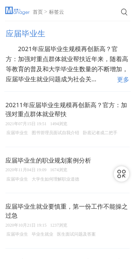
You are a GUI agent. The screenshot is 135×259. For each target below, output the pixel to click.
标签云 (56, 12)
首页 (38, 12)
